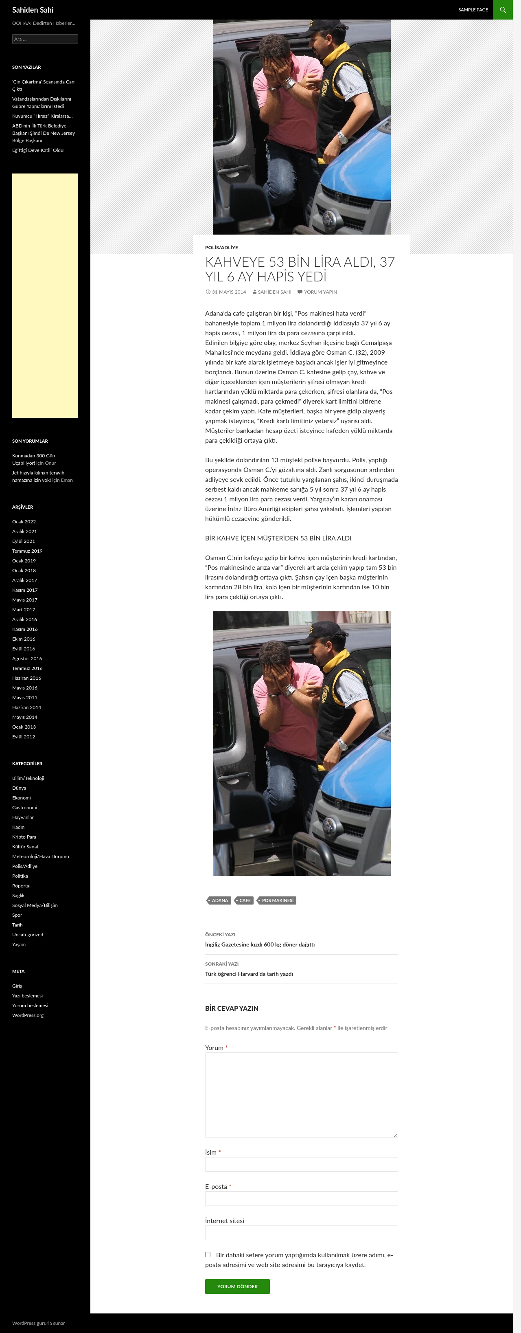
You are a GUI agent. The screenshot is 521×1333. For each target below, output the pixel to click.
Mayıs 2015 (24, 697)
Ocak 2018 (24, 570)
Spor (17, 915)
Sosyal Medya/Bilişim (35, 905)
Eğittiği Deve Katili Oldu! (38, 150)
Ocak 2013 (24, 727)
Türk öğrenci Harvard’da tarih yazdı (301, 968)
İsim (213, 1152)
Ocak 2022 (24, 521)
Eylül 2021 (23, 541)
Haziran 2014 (26, 707)
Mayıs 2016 (24, 688)
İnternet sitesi (224, 1220)
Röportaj (21, 886)
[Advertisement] (45, 295)
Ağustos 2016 (27, 658)
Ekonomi (21, 798)
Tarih (17, 925)
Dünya (19, 788)
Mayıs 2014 (24, 717)
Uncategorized (27, 934)
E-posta (218, 1186)
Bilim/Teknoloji (28, 778)
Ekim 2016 (23, 639)
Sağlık (18, 895)
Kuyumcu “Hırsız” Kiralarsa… (42, 116)
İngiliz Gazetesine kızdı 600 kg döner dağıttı (301, 939)
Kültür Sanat (25, 846)
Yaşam (19, 944)
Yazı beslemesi (27, 996)
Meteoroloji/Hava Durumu (40, 856)
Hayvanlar (23, 817)
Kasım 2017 (25, 590)
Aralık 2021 (24, 531)
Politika (20, 876)
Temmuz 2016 (27, 668)
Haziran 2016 (26, 678)
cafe (245, 900)
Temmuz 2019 (27, 551)
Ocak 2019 (24, 561)
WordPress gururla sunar (38, 1323)
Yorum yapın (320, 292)
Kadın (18, 827)
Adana (220, 900)
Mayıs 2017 (24, 600)
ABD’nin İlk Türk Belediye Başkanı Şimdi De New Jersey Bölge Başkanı (43, 133)
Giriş (17, 986)
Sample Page (473, 9)
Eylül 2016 (23, 649)
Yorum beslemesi (30, 1005)
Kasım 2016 (25, 629)
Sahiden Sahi (33, 9)
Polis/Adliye (221, 247)
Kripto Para (24, 837)
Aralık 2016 (24, 619)
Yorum (216, 1047)
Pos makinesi (277, 900)
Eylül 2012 (23, 736)
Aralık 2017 (24, 580)
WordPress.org (28, 1015)
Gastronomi (24, 807)
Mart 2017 (23, 609)
